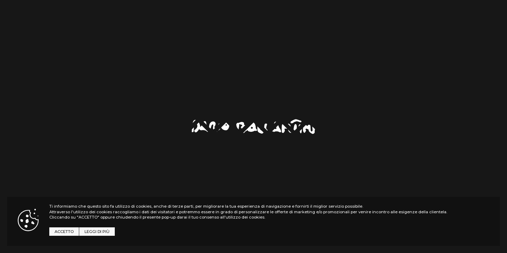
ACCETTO (64, 231)
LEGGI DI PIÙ (96, 231)
